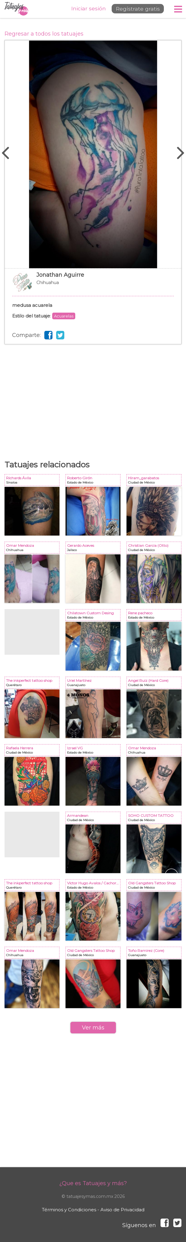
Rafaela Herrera (33, 751)
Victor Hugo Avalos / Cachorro (94, 886)
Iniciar (84, 8)
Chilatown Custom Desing (94, 616)
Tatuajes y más (17, 9)
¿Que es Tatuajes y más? (93, 1183)
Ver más (93, 1027)
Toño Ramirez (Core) (155, 953)
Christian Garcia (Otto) (155, 548)
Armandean (94, 818)
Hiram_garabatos (155, 481)
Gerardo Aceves (94, 548)
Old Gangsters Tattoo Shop (155, 886)
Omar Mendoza (33, 548)
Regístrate (135, 8)
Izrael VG (94, 751)
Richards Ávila (33, 481)
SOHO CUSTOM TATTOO (155, 818)
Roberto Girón (94, 481)
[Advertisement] (93, 392)
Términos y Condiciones (69, 1210)
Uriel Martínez (94, 683)
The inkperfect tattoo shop (33, 683)
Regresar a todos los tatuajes (44, 33)
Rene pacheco (155, 616)
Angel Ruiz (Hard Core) (155, 683)
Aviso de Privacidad (122, 1210)
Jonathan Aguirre (93, 285)
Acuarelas (63, 316)
